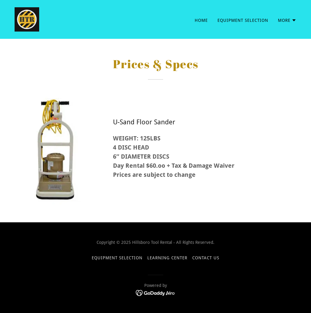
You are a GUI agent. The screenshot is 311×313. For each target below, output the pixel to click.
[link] (27, 19)
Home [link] (201, 20)
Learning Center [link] (167, 257)
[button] (287, 20)
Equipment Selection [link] (242, 20)
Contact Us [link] (205, 257)
